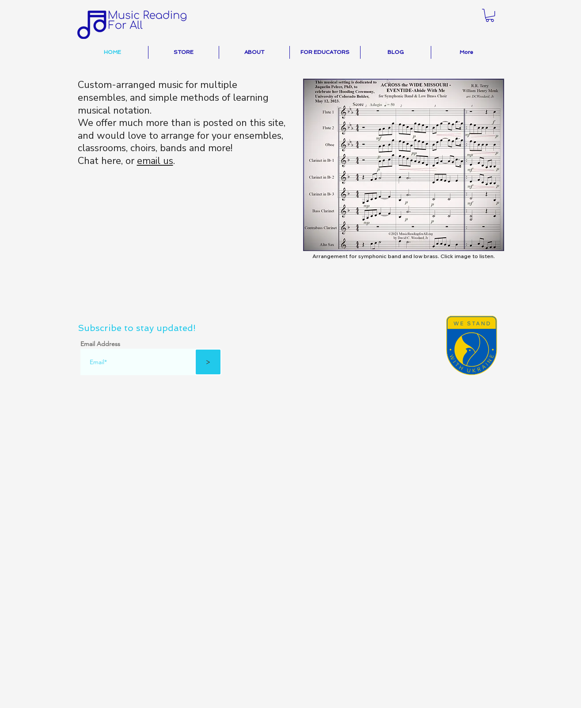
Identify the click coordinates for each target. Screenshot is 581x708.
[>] (208, 362)
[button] (489, 15)
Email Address (100, 344)
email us (155, 160)
